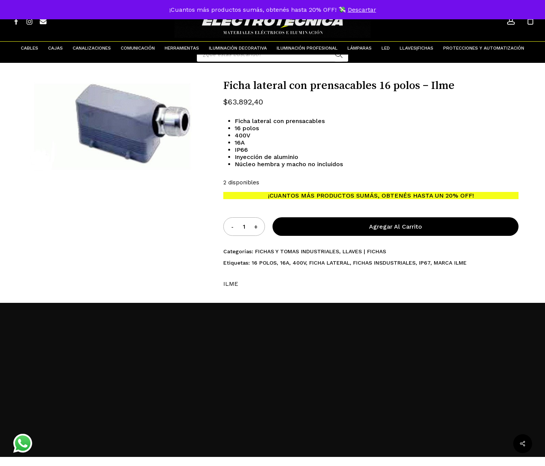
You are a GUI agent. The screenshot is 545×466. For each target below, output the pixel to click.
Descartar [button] (362, 9)
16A (284, 272)
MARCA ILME (450, 272)
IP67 (424, 272)
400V (299, 272)
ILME (230, 292)
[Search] (338, 63)
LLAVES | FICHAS (364, 260)
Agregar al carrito (395, 235)
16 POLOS (264, 272)
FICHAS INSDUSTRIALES (384, 272)
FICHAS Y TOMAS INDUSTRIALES (297, 260)
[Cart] (530, 21)
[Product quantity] (244, 236)
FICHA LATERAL (329, 272)
